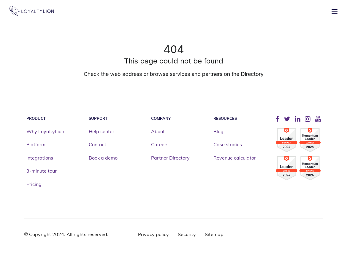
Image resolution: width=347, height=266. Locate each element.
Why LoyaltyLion (45, 131)
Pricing (34, 184)
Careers (160, 144)
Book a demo (103, 158)
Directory (252, 74)
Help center (101, 131)
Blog (218, 131)
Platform (35, 144)
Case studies (227, 144)
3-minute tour (41, 171)
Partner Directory (170, 158)
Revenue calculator (234, 158)
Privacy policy (153, 234)
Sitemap (214, 234)
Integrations (39, 158)
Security (187, 234)
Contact (97, 144)
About (158, 131)
